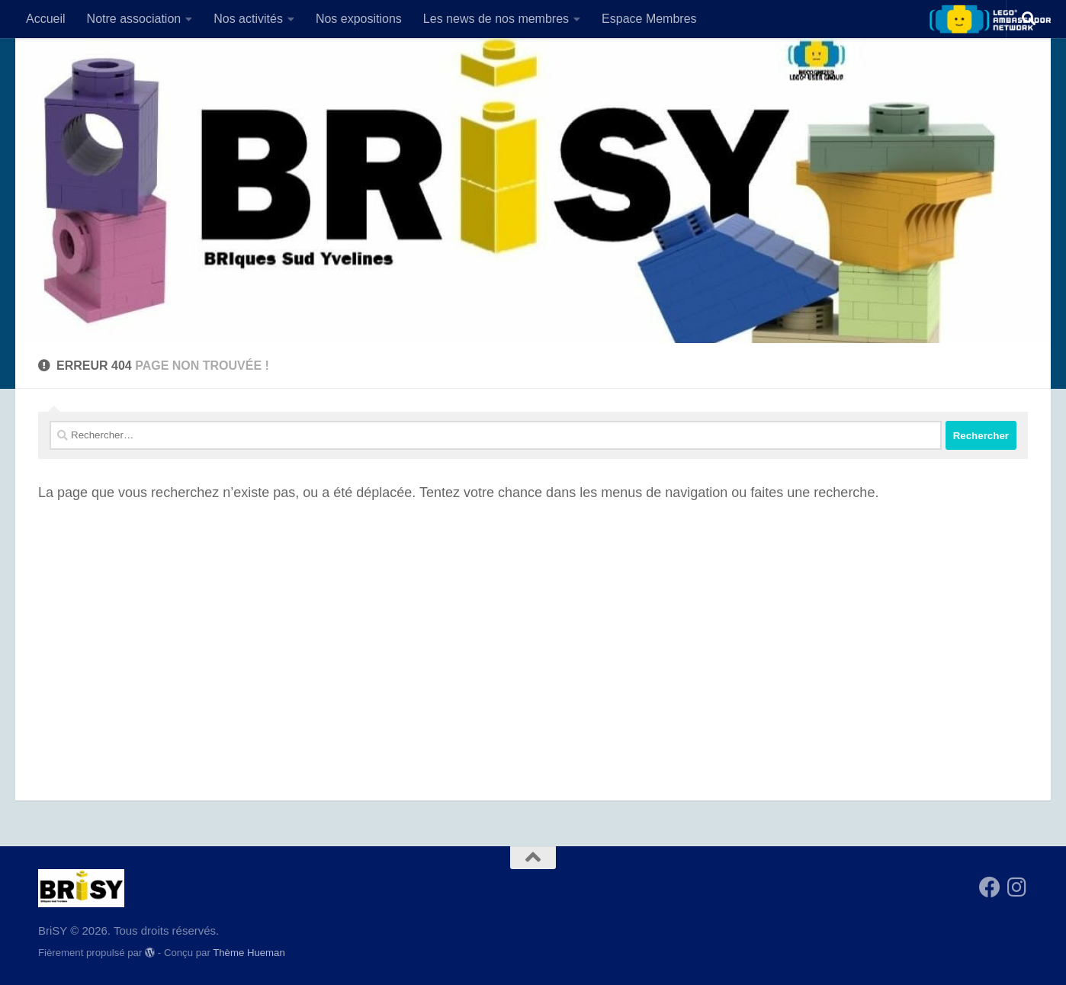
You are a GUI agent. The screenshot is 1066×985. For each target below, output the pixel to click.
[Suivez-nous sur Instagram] (1017, 887)
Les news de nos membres (496, 18)
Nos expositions (359, 18)
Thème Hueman (249, 952)
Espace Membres (649, 18)
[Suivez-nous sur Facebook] (989, 887)
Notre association (134, 18)
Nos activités (248, 18)
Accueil (46, 18)
